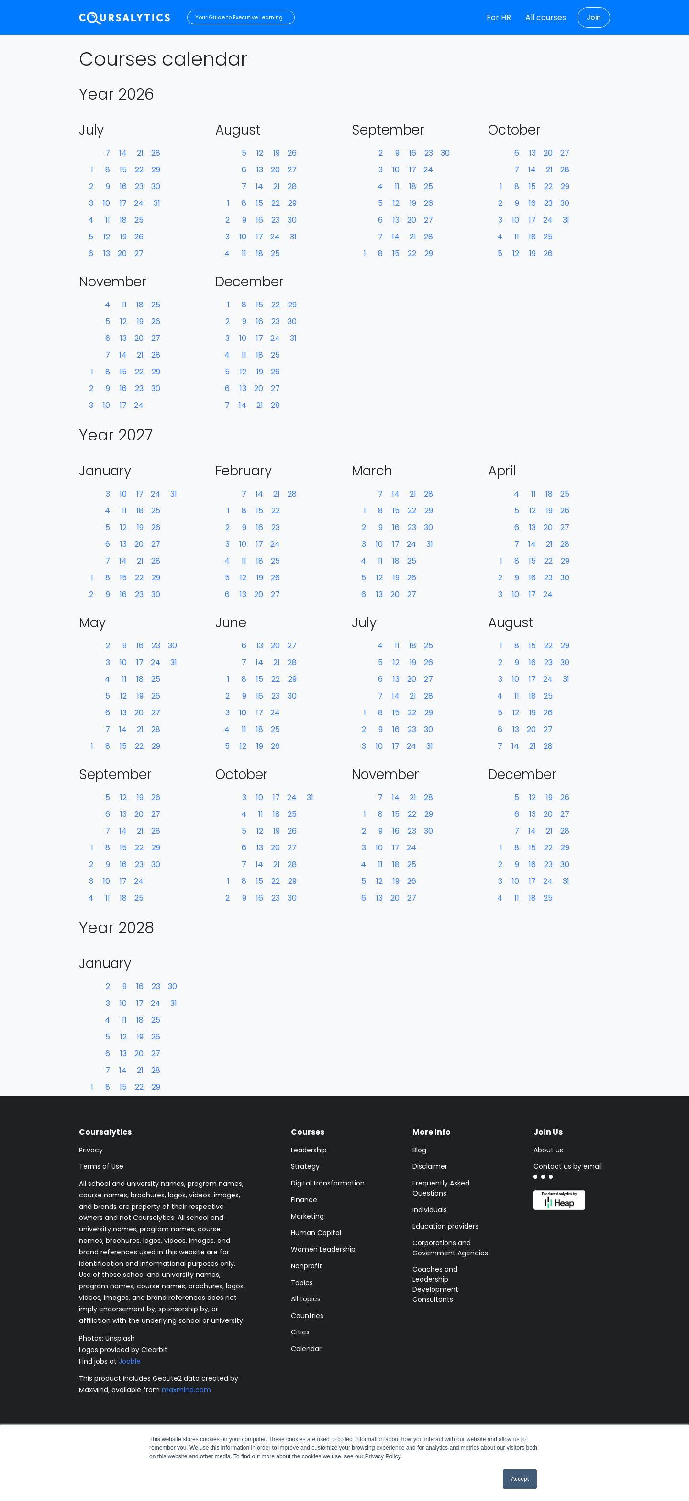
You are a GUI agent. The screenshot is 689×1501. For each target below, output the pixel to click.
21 (140, 152)
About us (548, 1150)
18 (123, 220)
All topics (306, 1299)
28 (155, 152)
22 (139, 169)
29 (156, 169)
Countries (307, 1315)
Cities (300, 1332)
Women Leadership (323, 1249)
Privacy (91, 1150)
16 (123, 186)
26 (139, 236)
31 (157, 203)
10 (106, 203)
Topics (302, 1282)
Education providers (445, 1226)
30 (155, 186)
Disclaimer (429, 1166)
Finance (304, 1200)
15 (123, 169)
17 (123, 203)
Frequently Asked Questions (440, 1188)
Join (594, 17)
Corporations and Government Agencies (450, 1248)
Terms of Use (101, 1166)
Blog (419, 1150)
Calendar (306, 1349)
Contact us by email (567, 1166)
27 (139, 253)
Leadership (309, 1150)
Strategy (305, 1166)
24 (139, 203)
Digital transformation (328, 1183)
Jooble (130, 1361)
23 (139, 186)
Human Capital (316, 1233)
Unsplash (120, 1338)
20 (122, 253)
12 (106, 236)
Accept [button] (520, 1479)
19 (123, 236)
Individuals (429, 1210)
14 (123, 152)
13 (106, 253)
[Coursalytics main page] (125, 17)
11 (107, 220)
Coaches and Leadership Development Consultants (435, 1284)
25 (139, 220)
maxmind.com (186, 1390)
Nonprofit (306, 1266)
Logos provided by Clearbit (123, 1349)
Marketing (307, 1216)
